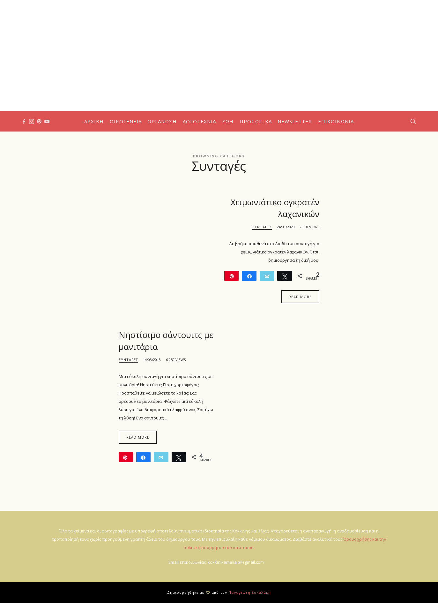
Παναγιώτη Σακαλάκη (249, 592)
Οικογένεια (126, 121)
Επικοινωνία (336, 121)
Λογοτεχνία (199, 121)
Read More (300, 296)
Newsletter (295, 121)
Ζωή (228, 121)
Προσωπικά (256, 121)
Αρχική (94, 121)
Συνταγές (262, 226)
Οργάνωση (162, 121)
